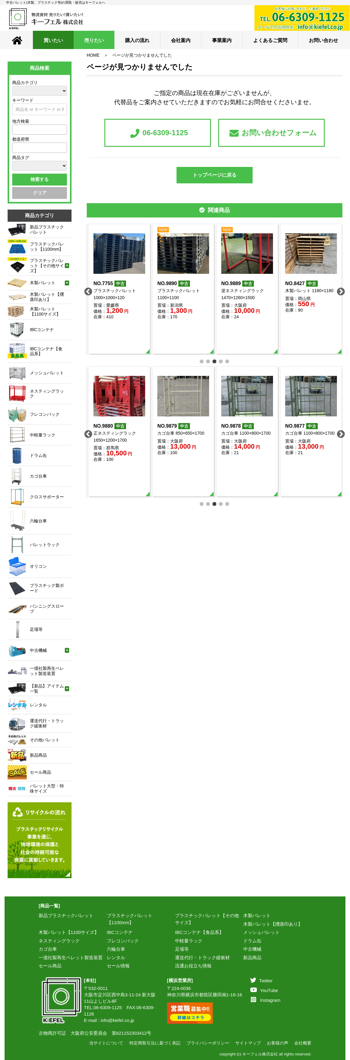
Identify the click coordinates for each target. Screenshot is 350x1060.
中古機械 (252, 949)
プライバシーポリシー (208, 1043)
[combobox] (39, 130)
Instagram (266, 1000)
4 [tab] (221, 361)
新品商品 (252, 957)
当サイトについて (106, 1043)
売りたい (94, 40)
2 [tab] (208, 361)
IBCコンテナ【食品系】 (199, 932)
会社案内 (181, 40)
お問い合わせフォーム (273, 133)
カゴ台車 (48, 949)
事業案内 (222, 40)
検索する (39, 179)
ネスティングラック (59, 940)
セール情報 (118, 965)
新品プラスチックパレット (66, 915)
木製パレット (257, 915)
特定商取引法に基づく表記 (154, 1043)
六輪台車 (116, 949)
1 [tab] (202, 361)
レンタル (116, 957)
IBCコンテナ (120, 932)
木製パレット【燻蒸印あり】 (273, 924)
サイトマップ (248, 1043)
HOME (93, 55)
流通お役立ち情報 (193, 965)
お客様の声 (277, 1043)
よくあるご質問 (270, 40)
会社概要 (302, 1043)
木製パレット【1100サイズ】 (69, 932)
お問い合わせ (323, 40)
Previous (87, 290)
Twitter (261, 980)
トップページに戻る (214, 175)
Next (339, 290)
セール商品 (50, 965)
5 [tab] (227, 361)
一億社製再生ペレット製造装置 (71, 957)
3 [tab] (214, 361)
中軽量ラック (188, 940)
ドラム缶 (252, 940)
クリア (40, 192)
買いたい (53, 40)
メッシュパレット (261, 932)
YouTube (264, 990)
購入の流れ (137, 40)
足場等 (182, 949)
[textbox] (16, 129)
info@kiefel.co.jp (117, 1020)
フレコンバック (123, 940)
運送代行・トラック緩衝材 (202, 957)
